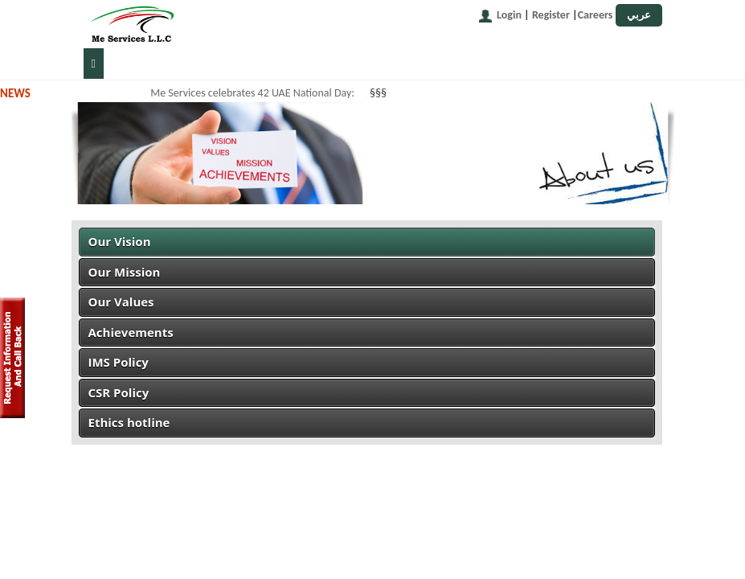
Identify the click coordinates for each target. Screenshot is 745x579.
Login (509, 15)
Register (551, 15)
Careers (595, 15)
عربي (639, 15)
